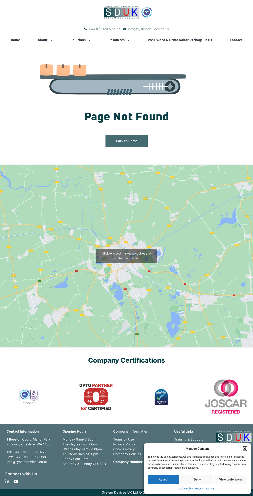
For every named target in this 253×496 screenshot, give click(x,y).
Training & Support (188, 439)
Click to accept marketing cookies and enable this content (126, 256)
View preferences (231, 479)
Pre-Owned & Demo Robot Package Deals (180, 40)
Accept (163, 479)
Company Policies (127, 454)
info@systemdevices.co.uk (27, 462)
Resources (119, 40)
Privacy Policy (124, 444)
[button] (245, 449)
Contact (236, 40)
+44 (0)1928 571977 (28, 452)
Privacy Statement (204, 488)
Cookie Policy (185, 488)
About (45, 40)
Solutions (81, 40)
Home (15, 40)
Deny (197, 479)
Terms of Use (123, 439)
